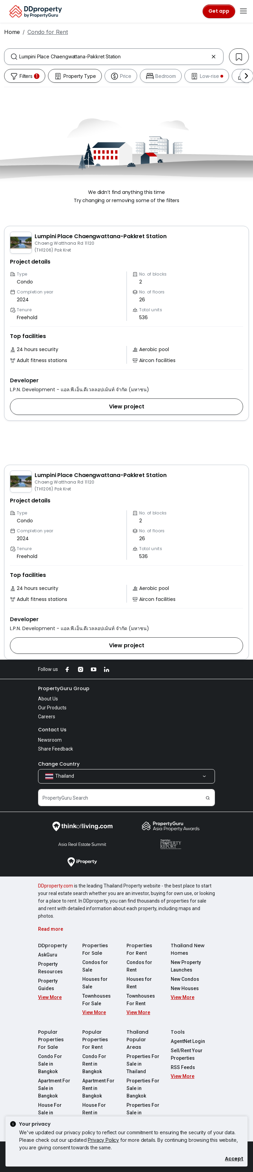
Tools (178, 1032)
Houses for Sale (95, 982)
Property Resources (50, 967)
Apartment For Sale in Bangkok (54, 1088)
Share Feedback (55, 749)
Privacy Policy (103, 1140)
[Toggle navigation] (243, 11)
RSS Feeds (183, 1067)
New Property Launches (186, 966)
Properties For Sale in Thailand (142, 1064)
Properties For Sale (95, 949)
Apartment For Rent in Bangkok (98, 1088)
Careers (46, 716)
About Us (48, 698)
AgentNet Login (188, 1041)
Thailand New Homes (188, 949)
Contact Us (52, 729)
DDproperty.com (55, 886)
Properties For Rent (139, 949)
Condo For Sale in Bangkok (50, 1064)
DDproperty (52, 945)
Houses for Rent (139, 982)
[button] (126, 406)
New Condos (185, 979)
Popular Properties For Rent (95, 1040)
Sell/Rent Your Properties (187, 1054)
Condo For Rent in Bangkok (94, 1064)
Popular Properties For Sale (51, 1040)
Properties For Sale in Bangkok (142, 1088)
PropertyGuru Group (63, 688)
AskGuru (47, 955)
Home (12, 31)
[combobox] (113, 56)
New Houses (185, 988)
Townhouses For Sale (96, 999)
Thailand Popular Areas (137, 1040)
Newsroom (50, 740)
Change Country (59, 764)
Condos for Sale (95, 966)
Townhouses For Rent (140, 999)
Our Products (52, 707)
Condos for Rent (139, 966)
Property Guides (48, 984)
